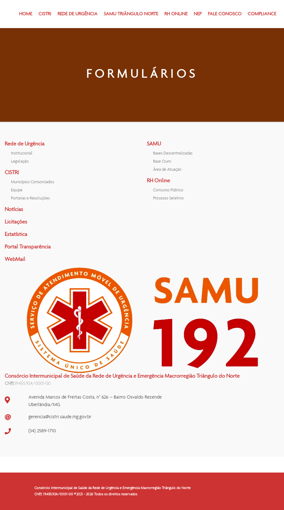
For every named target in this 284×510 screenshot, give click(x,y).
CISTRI (44, 14)
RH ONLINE (175, 14)
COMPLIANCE (262, 14)
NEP (198, 14)
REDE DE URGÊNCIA (77, 14)
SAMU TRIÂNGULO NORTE (131, 14)
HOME (25, 14)
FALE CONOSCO (225, 14)
